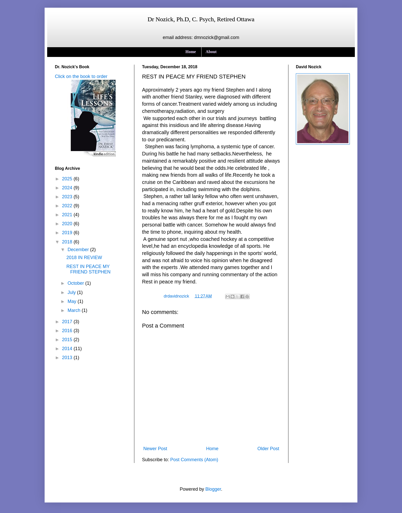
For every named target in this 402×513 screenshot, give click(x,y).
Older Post (268, 448)
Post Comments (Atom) (194, 459)
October (76, 283)
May (72, 301)
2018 (68, 241)
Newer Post (155, 448)
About (211, 52)
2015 (68, 339)
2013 (68, 357)
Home (190, 52)
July (72, 292)
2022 (68, 205)
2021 (68, 214)
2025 (68, 178)
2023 (68, 196)
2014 (68, 348)
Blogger (213, 489)
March (74, 310)
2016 (68, 330)
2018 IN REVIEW (84, 257)
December (78, 249)
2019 (68, 232)
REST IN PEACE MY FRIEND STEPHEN (88, 269)
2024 (68, 187)
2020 (68, 223)
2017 (68, 321)
